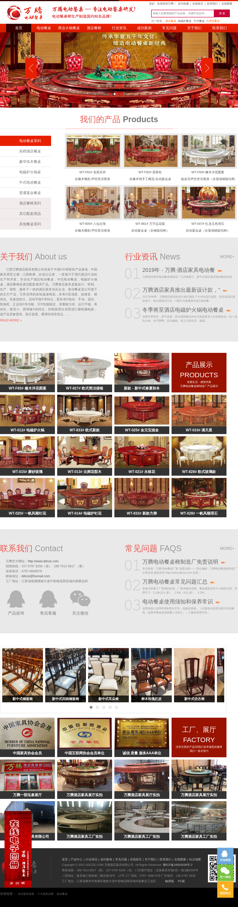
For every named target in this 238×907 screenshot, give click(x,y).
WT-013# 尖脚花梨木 (84, 472)
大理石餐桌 (213, 21)
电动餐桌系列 (30, 141)
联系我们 (212, 3)
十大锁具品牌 (45, 893)
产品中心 (76, 859)
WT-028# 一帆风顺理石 (199, 513)
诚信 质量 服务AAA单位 (142, 753)
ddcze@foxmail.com (35, 576)
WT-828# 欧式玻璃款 (199, 472)
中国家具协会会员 (27, 753)
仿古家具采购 (26, 893)
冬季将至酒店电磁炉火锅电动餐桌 (186, 310)
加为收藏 (183, 3)
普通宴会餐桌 (30, 193)
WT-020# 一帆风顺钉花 (27, 513)
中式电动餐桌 (30, 182)
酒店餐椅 (94, 28)
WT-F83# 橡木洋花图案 (27, 388)
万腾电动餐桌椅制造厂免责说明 (184, 562)
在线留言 (197, 3)
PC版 (181, 881)
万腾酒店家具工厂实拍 (84, 836)
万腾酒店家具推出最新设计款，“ (185, 290)
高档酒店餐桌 (30, 151)
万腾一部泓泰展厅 (27, 795)
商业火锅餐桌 (69, 28)
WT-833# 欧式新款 (85, 430)
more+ (227, 256)
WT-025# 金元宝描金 (142, 430)
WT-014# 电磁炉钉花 (84, 513)
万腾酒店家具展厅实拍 (84, 795)
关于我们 (194, 28)
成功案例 (144, 28)
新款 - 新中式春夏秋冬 (142, 388)
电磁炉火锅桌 (30, 172)
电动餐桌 (44, 28)
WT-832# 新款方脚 (142, 513)
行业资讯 (119, 28)
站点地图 (195, 859)
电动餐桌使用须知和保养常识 (181, 602)
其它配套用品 (30, 214)
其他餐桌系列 (30, 224)
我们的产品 (100, 119)
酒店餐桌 (170, 21)
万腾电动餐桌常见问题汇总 (178, 582)
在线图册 (227, 3)
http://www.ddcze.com (43, 561)
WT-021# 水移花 (142, 472)
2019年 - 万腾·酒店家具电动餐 (182, 270)
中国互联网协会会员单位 (84, 753)
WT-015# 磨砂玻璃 (27, 472)
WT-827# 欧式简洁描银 (84, 388)
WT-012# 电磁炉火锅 (27, 430)
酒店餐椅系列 (30, 203)
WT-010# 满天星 (199, 430)
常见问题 (169, 28)
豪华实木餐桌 (30, 162)
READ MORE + (11, 320)
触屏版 (169, 881)
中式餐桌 (199, 21)
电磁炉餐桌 (184, 21)
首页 (18, 28)
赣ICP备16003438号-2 (177, 865)
